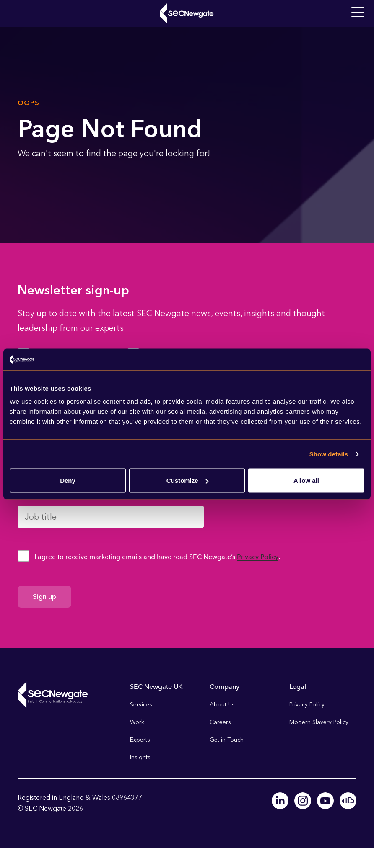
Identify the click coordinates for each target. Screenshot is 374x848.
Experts (140, 739)
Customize (187, 480)
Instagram (302, 800)
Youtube (325, 800)
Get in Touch (227, 739)
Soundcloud (348, 800)
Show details (328, 453)
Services (141, 704)
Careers (220, 722)
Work (137, 722)
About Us (222, 704)
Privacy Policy (257, 557)
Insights (140, 757)
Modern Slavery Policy (318, 722)
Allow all (306, 480)
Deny (67, 480)
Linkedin (280, 800)
